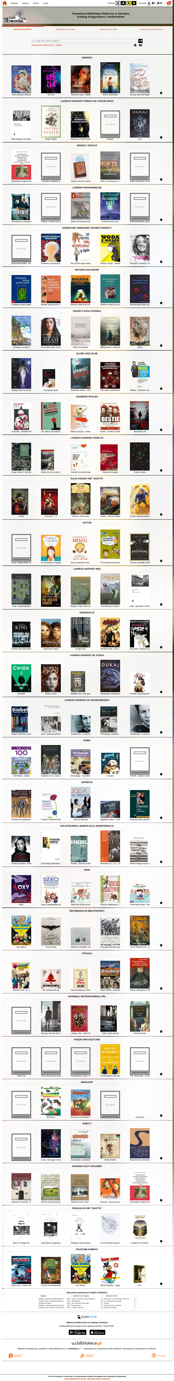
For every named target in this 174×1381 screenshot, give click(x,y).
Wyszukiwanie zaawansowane (42, 45)
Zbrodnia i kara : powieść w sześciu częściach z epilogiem (56, 1307)
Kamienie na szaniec (45, 1303)
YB (128, 3)
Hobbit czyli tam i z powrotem (113, 1305)
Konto (45, 3)
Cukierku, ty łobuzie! (78, 1307)
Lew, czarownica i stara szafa (80, 1303)
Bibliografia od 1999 (108, 29)
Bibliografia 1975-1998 (65, 29)
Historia (25, 3)
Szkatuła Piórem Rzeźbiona (151, 29)
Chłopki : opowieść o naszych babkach (83, 1299)
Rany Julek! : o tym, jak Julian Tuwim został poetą (118, 1299)
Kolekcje (58, 45)
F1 (153, 3)
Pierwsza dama (76, 1305)
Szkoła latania (76, 1301)
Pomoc (36, 3)
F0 (149, 3)
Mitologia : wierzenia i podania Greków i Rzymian (53, 1299)
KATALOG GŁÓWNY (23, 29)
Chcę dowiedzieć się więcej (75, 1379)
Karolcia (106, 1303)
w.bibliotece (74, 1349)
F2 (159, 3)
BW (123, 3)
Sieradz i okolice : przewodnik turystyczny (51, 1301)
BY (134, 3)
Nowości (14, 3)
